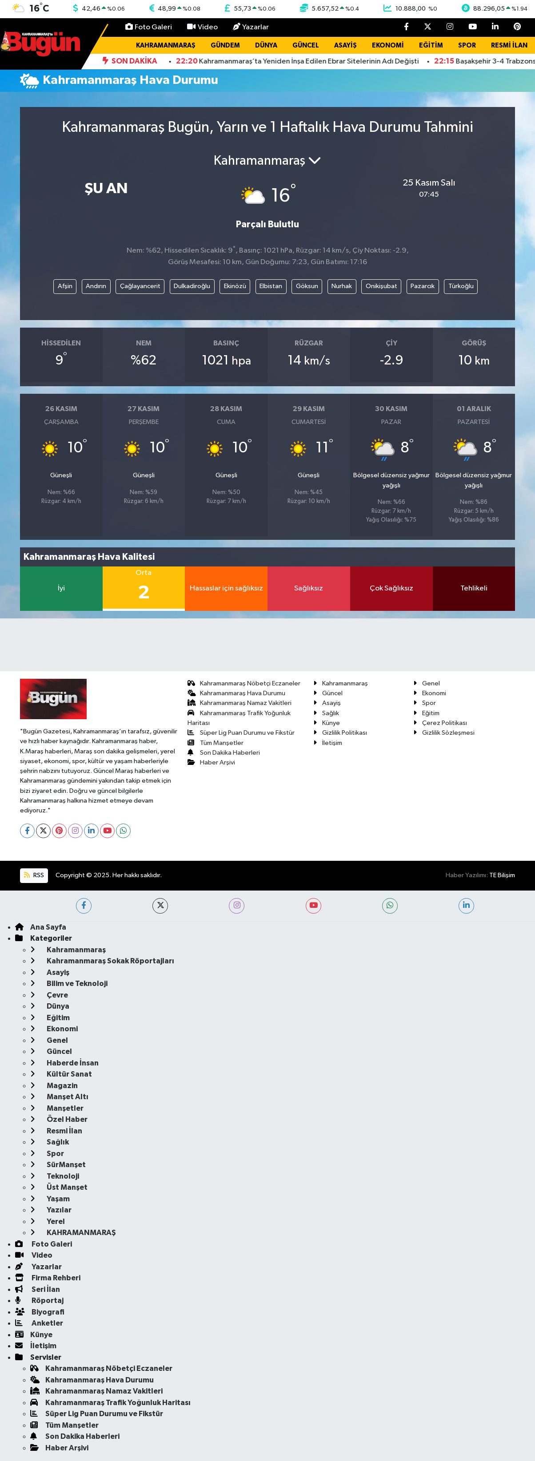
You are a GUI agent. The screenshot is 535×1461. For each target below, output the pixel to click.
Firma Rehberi (47, 1278)
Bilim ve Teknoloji (69, 983)
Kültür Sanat (61, 1074)
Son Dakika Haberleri (224, 752)
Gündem (225, 45)
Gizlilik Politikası (340, 732)
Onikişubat (381, 286)
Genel (426, 683)
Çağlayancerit (140, 286)
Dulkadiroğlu (192, 286)
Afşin (65, 286)
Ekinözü (235, 286)
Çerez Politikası (440, 723)
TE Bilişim (502, 875)
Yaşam (50, 1199)
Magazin (54, 1085)
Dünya (266, 45)
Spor (467, 45)
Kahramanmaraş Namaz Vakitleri (240, 703)
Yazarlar (251, 27)
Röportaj (39, 1300)
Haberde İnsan (64, 1063)
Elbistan (271, 286)
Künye (326, 723)
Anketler (39, 1323)
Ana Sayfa (40, 927)
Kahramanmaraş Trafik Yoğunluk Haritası (110, 1402)
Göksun (307, 286)
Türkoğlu (461, 286)
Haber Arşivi (212, 762)
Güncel (305, 45)
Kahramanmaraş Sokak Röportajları (102, 961)
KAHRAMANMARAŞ (73, 1232)
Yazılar (51, 1210)
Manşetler (57, 1108)
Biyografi (39, 1312)
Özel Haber (59, 1119)
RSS (34, 875)
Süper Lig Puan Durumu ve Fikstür (241, 732)
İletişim (327, 743)
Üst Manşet (59, 1187)
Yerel (47, 1221)
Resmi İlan (509, 45)
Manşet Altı (59, 1097)
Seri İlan (37, 1289)
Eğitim (431, 45)
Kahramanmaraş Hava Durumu (237, 693)
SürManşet (58, 1164)
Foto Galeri (148, 27)
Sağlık (326, 713)
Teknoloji (54, 1176)
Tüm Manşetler (216, 743)
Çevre (49, 995)
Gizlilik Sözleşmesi (444, 732)
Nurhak (341, 286)
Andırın (96, 286)
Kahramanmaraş (166, 45)
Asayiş (345, 45)
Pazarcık (423, 286)
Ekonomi (388, 45)
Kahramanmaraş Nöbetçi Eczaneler (244, 683)
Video (202, 27)
